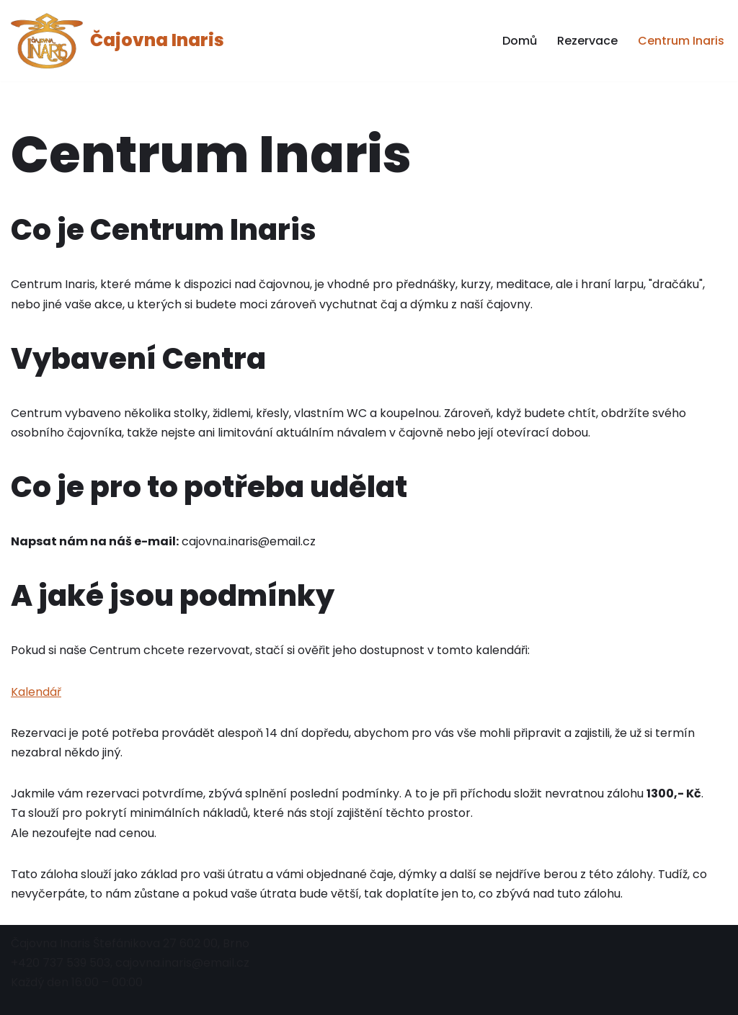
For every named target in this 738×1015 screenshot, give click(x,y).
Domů (519, 40)
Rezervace (587, 40)
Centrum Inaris (681, 40)
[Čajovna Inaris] (117, 40)
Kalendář (36, 692)
